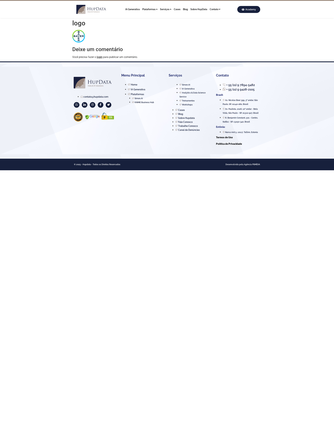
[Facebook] (100, 105)
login (100, 57)
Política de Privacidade (229, 143)
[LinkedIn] (84, 105)
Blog (185, 9)
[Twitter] (108, 105)
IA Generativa (132, 9)
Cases (177, 9)
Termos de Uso (224, 137)
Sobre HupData (198, 9)
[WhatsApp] (76, 105)
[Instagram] (92, 105)
